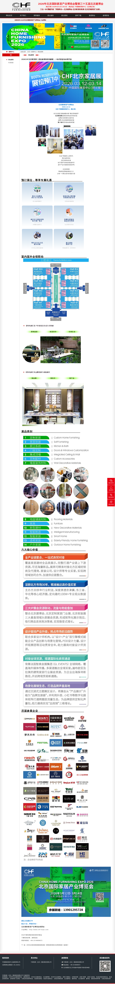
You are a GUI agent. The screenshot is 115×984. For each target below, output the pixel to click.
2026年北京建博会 (56, 977)
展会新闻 (10, 59)
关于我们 (23, 15)
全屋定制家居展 (106, 978)
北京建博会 (67, 978)
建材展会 (74, 978)
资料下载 (78, 15)
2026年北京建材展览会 (15, 977)
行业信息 (10, 62)
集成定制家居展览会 (102, 977)
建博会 (88, 978)
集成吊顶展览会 (48, 978)
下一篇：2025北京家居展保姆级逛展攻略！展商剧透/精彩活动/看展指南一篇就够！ (45, 945)
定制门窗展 (83, 977)
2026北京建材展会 (36, 977)
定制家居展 (75, 977)
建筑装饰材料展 (95, 978)
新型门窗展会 (66, 977)
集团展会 (92, 15)
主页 (28, 51)
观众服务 (50, 15)
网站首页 (9, 15)
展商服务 (37, 15)
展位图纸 (64, 15)
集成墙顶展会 (38, 978)
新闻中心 (33, 51)
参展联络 (106, 15)
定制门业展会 (91, 977)
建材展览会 (26, 977)
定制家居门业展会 (15, 978)
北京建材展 (81, 978)
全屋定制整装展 (58, 978)
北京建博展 (46, 977)
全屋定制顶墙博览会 (27, 978)
